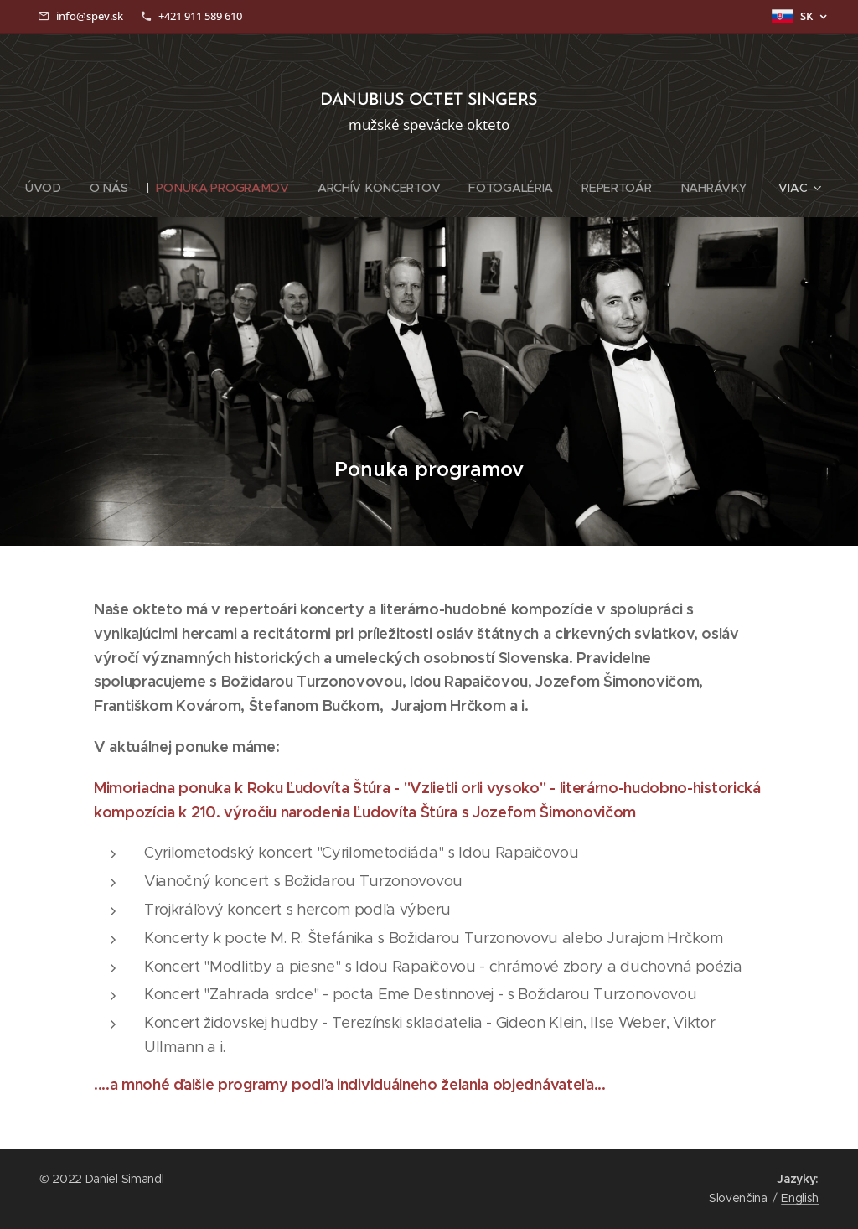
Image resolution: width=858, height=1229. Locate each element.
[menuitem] (48, 188)
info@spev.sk (89, 15)
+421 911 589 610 (200, 15)
